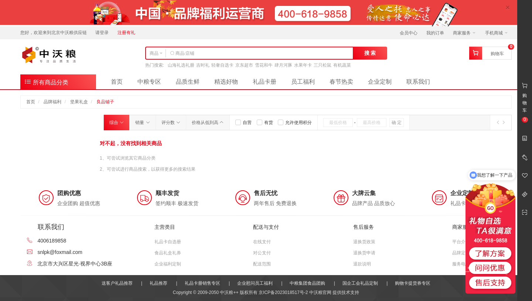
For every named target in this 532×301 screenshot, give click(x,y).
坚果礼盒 (79, 101)
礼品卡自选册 (167, 241)
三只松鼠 (322, 65)
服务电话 (461, 264)
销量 (142, 122)
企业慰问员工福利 (255, 283)
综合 (116, 122)
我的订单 (435, 33)
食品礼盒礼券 (167, 252)
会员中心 (408, 33)
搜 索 (370, 53)
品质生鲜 (188, 81)
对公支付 (262, 252)
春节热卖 (341, 81)
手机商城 (496, 33)
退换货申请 (364, 252)
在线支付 (262, 241)
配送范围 (262, 264)
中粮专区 (149, 81)
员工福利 (303, 81)
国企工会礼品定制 (360, 283)
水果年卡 (303, 65)
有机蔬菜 (342, 65)
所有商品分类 (46, 82)
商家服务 (464, 33)
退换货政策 (364, 241)
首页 (117, 81)
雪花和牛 (264, 65)
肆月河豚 (283, 65)
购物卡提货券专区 (412, 283)
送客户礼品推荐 (117, 283)
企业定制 (380, 81)
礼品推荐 (158, 283)
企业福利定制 (167, 264)
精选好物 (226, 81)
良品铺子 (105, 101)
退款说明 (362, 264)
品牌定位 (461, 252)
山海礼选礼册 (181, 65)
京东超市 (244, 65)
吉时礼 (202, 65)
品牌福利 (52, 101)
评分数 (170, 122)
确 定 (397, 122)
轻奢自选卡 (222, 65)
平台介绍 (461, 241)
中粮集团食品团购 (307, 283)
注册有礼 (126, 32)
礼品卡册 (264, 81)
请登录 (102, 32)
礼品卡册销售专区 (202, 283)
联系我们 (418, 81)
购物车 (497, 53)
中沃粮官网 (320, 292)
